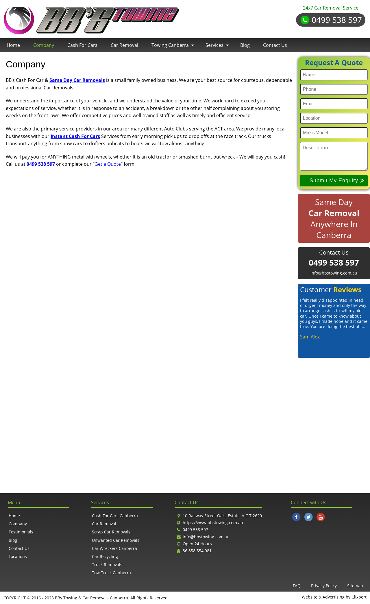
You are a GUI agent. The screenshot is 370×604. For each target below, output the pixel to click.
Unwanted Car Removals (115, 540)
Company (43, 45)
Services (214, 45)
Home (13, 45)
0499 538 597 (337, 19)
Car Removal (124, 45)
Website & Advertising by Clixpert (334, 597)
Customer (331, 289)
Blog (245, 45)
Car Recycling (105, 556)
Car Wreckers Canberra (114, 548)
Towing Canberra (170, 45)
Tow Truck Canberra (111, 572)
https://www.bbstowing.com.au (213, 522)
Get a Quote (108, 164)
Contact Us (275, 45)
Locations (18, 556)
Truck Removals (107, 564)
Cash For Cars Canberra (115, 515)
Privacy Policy (324, 585)
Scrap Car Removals (111, 532)
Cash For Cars (82, 45)
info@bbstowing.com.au (333, 273)
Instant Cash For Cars (75, 136)
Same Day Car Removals (77, 80)
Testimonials (21, 532)
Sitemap (355, 585)
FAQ (297, 585)
